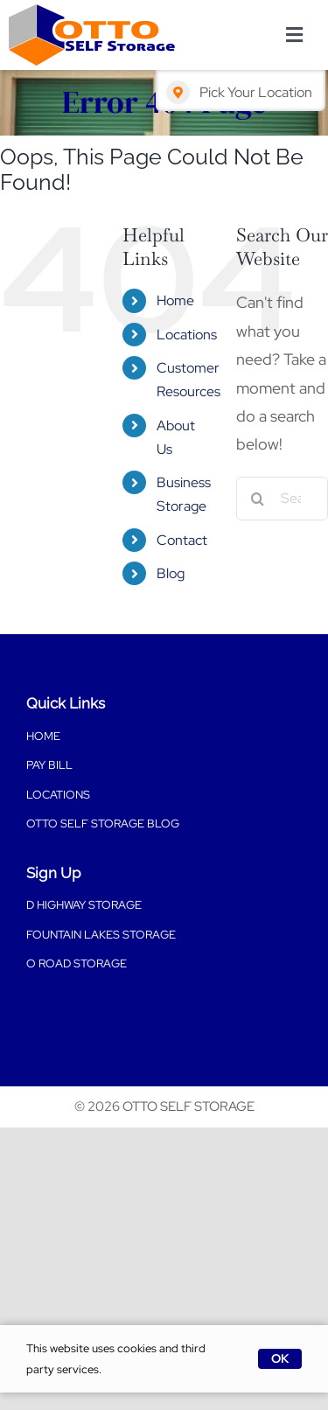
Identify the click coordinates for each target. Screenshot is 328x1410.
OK (280, 1358)
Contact (182, 540)
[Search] (258, 498)
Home (175, 300)
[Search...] (282, 498)
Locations (187, 334)
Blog (171, 573)
